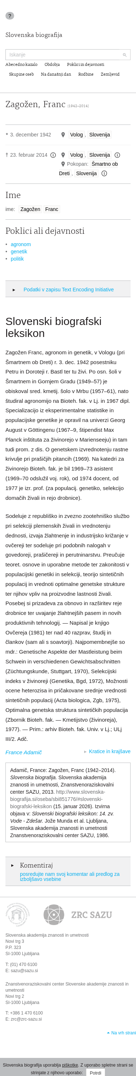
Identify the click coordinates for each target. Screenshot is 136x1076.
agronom (21, 244)
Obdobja (52, 65)
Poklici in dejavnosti (85, 65)
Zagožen (30, 209)
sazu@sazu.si (24, 970)
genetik (19, 251)
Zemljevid (110, 74)
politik (17, 259)
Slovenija (99, 135)
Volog (76, 135)
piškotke (70, 1065)
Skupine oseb (21, 74)
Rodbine (86, 74)
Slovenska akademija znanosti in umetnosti (46, 935)
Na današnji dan (56, 74)
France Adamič (23, 752)
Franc (51, 209)
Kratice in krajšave (110, 751)
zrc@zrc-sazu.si (26, 1019)
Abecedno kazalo (21, 65)
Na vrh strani (123, 1032)
